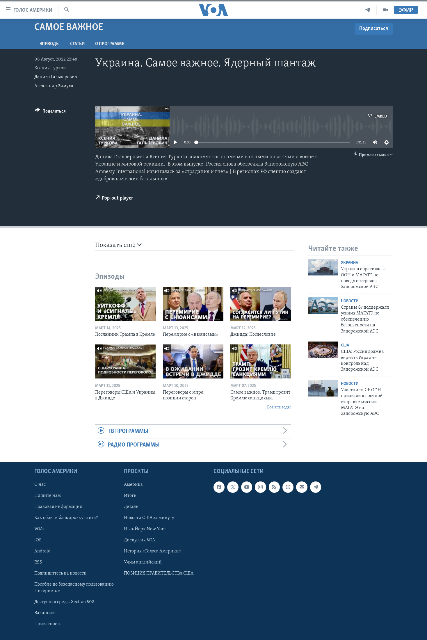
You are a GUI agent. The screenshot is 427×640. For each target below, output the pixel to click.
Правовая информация (58, 506)
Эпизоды (50, 44)
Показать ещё (118, 245)
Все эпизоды (279, 407)
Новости (350, 301)
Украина (349, 263)
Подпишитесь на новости (60, 573)
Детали (131, 506)
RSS (38, 562)
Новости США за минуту (149, 517)
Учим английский (143, 562)
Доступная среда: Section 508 (64, 601)
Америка (133, 484)
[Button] (50, 112)
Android (42, 551)
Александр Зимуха (53, 86)
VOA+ (39, 529)
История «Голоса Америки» (153, 551)
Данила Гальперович (55, 77)
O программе (109, 44)
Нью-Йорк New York (145, 529)
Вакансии (44, 612)
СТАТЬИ (77, 44)
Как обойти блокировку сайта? (66, 517)
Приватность (47, 623)
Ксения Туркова (51, 68)
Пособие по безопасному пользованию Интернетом (74, 587)
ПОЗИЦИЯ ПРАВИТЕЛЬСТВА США (158, 573)
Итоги (130, 495)
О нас (40, 484)
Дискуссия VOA (139, 540)
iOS (38, 540)
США (345, 345)
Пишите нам (47, 495)
